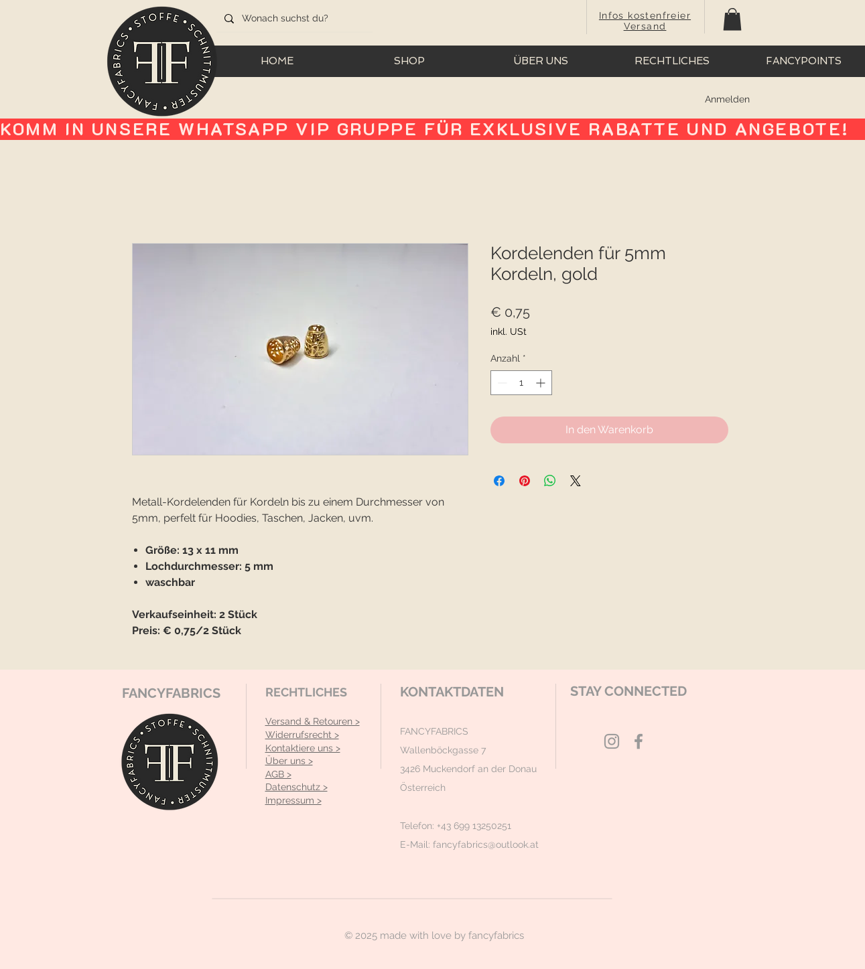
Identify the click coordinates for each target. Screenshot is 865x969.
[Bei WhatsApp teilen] (550, 481)
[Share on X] (576, 481)
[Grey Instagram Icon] (612, 741)
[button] (732, 19)
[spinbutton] (521, 382)
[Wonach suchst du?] (293, 18)
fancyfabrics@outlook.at (486, 844)
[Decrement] (500, 382)
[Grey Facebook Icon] (638, 741)
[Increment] (541, 382)
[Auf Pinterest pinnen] (525, 481)
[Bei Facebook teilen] (499, 481)
